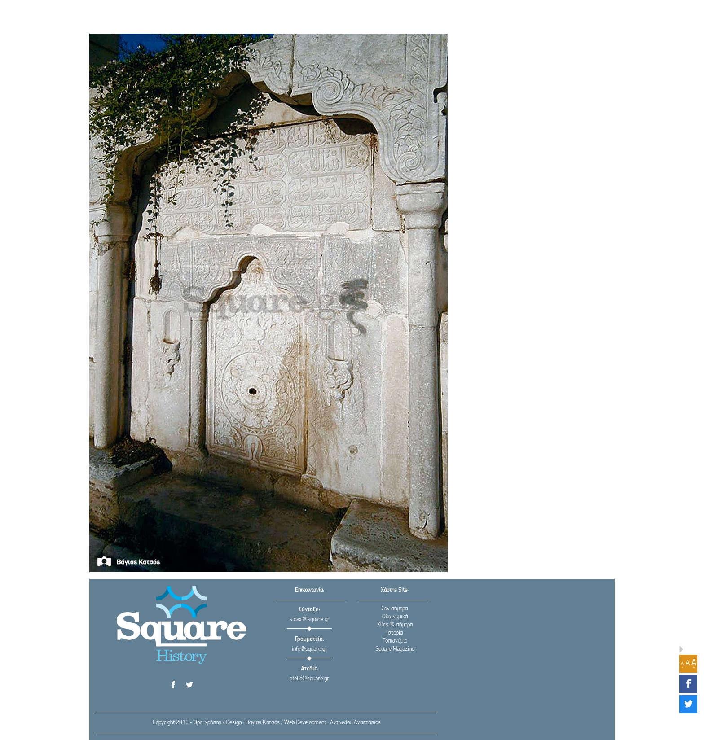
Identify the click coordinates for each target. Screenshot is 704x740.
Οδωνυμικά (395, 617)
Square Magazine (394, 649)
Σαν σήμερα (395, 609)
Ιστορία (395, 633)
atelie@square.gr (309, 679)
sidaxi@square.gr (310, 619)
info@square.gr (309, 649)
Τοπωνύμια (395, 641)
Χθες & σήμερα (395, 625)
